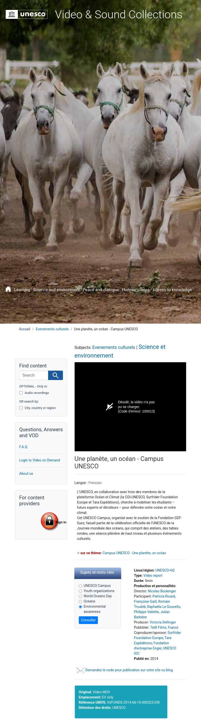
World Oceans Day (98, 596)
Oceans (89, 601)
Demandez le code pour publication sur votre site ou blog (125, 670)
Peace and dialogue (101, 289)
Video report (153, 575)
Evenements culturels (52, 329)
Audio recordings (37, 393)
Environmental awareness (95, 609)
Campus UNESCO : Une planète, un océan (134, 553)
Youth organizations (99, 591)
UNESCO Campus (97, 586)
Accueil (24, 329)
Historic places (135, 289)
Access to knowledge (172, 289)
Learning (22, 289)
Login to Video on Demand (39, 460)
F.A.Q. (23, 447)
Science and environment (56, 289)
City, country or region (40, 408)
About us (26, 474)
